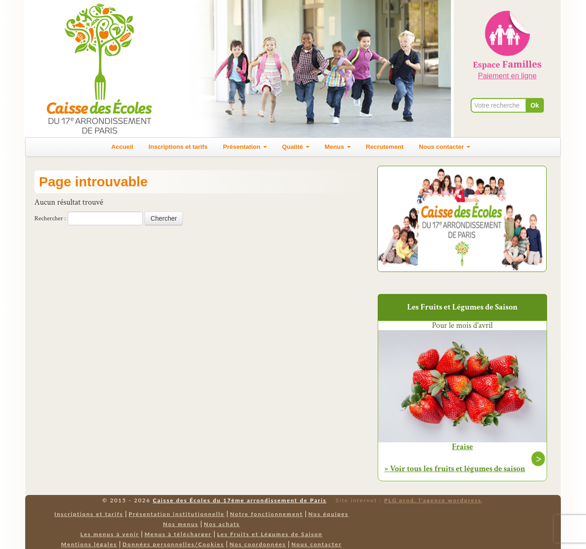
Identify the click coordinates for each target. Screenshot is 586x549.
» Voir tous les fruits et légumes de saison (455, 468)
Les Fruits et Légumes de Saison (269, 534)
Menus (338, 146)
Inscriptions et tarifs (178, 146)
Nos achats (222, 524)
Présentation (245, 146)
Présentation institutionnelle (177, 514)
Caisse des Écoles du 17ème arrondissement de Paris (239, 500)
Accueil (122, 146)
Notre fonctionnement (266, 514)
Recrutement (385, 146)
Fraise (462, 446)
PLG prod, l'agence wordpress (433, 500)
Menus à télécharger (178, 534)
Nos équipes (329, 514)
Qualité (295, 146)
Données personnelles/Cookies (173, 544)
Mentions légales (89, 544)
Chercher (164, 218)
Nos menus (180, 524)
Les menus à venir (110, 534)
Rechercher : (50, 218)
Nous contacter (444, 146)
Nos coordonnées (257, 544)
